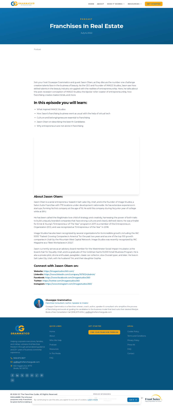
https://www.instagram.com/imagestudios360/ (68, 284)
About (100, 4)
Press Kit (131, 345)
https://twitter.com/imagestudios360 (61, 281)
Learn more (92, 400)
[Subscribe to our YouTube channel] (32, 375)
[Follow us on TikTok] (12, 380)
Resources (135, 4)
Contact (130, 353)
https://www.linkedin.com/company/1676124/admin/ (69, 274)
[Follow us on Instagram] (27, 375)
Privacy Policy (133, 340)
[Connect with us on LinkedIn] (17, 375)
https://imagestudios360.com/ (59, 271)
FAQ (51, 358)
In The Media (55, 353)
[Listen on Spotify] (37, 375)
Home (91, 4)
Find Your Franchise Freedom (104, 332)
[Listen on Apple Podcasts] (42, 375)
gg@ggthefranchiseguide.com (25, 362)
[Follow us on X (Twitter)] (22, 375)
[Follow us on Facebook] (12, 375)
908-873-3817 (17, 358)
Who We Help (55, 340)
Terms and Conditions (136, 336)
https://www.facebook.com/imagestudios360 (67, 277)
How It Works (116, 4)
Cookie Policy (133, 331)
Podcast (53, 345)
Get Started (154, 4)
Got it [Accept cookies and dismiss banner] (133, 400)
